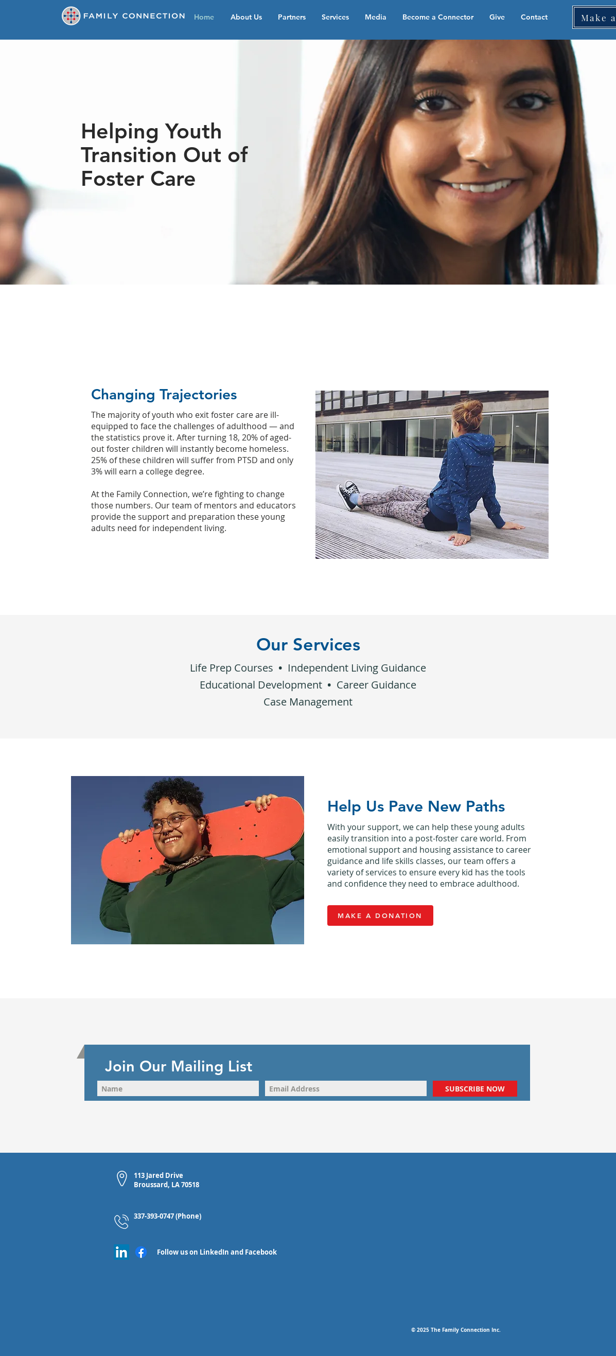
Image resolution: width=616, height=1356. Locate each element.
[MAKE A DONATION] (380, 915)
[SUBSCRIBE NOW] (475, 1089)
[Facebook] (141, 1252)
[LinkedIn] (121, 1252)
